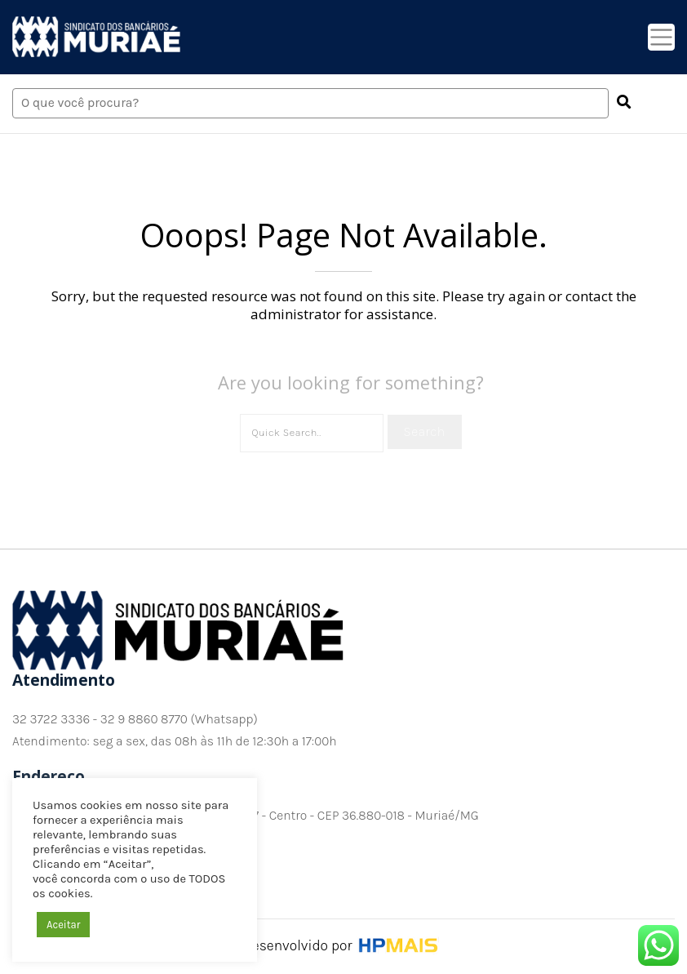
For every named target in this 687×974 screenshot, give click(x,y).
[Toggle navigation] (661, 37)
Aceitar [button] (63, 924)
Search (424, 431)
